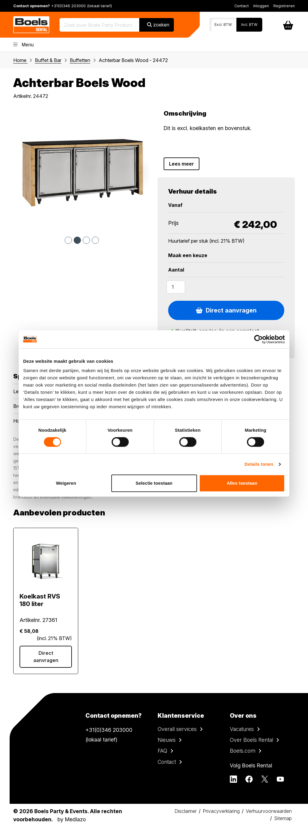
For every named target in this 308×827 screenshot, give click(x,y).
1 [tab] (68, 240)
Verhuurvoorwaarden (269, 811)
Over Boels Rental (251, 740)
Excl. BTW (223, 24)
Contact (241, 6)
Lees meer (181, 164)
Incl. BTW (249, 24)
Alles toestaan (242, 483)
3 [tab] (86, 240)
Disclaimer (185, 811)
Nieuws (167, 740)
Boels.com (242, 751)
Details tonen (259, 464)
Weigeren (66, 483)
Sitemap (283, 818)
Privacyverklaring (221, 811)
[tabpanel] (81, 170)
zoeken (158, 25)
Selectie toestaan (154, 483)
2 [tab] (77, 240)
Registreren (284, 6)
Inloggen (261, 6)
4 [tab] (95, 240)
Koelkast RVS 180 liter (40, 600)
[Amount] (176, 287)
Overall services (177, 729)
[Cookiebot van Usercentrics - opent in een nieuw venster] (258, 339)
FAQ (162, 751)
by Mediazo (71, 819)
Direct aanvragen (226, 310)
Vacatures (242, 729)
